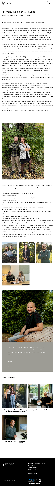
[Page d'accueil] (7, 3)
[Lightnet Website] (8, 465)
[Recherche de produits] (48, 2)
